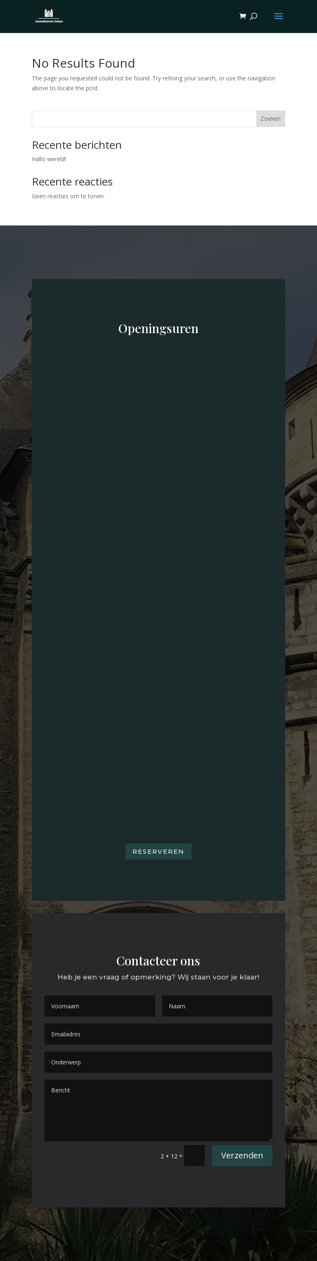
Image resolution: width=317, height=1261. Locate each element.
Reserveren (158, 851)
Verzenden (242, 1155)
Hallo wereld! (49, 159)
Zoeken (270, 118)
